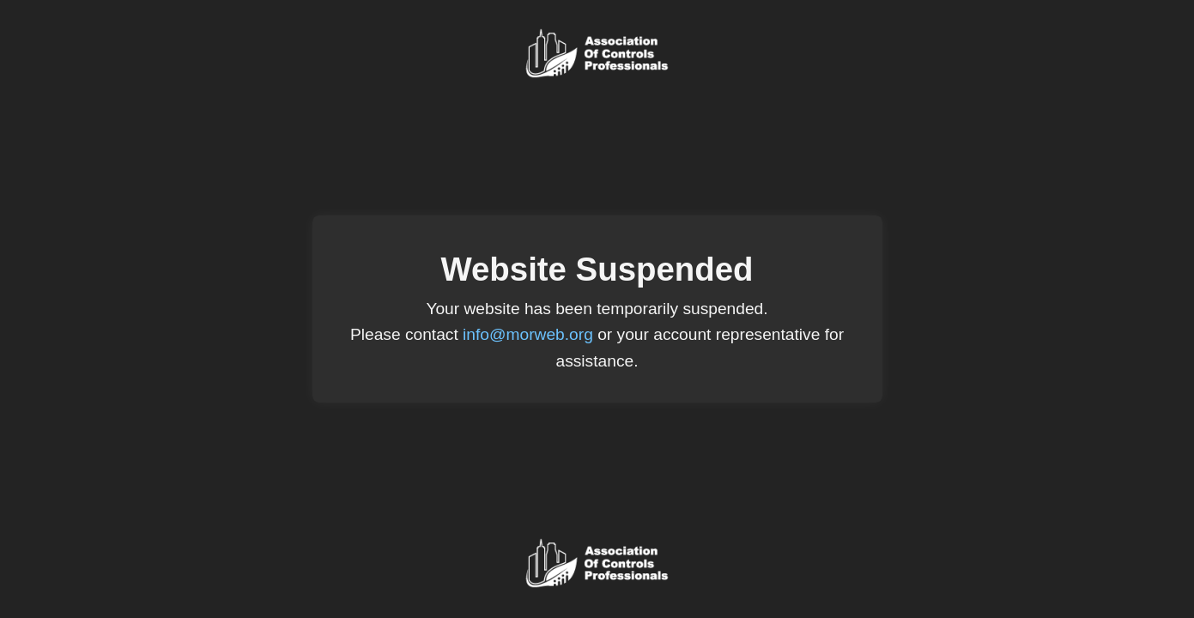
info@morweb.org (528, 334)
